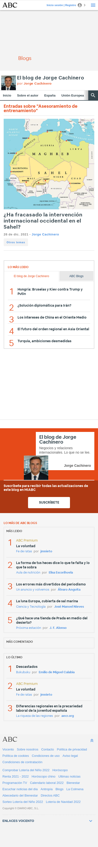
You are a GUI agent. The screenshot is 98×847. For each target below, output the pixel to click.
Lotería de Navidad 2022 (63, 802)
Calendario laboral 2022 (47, 783)
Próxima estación (28, 628)
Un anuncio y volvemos (32, 589)
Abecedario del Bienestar (20, 795)
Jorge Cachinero (45, 234)
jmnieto (46, 551)
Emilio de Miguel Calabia (57, 672)
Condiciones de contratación (22, 762)
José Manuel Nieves (69, 606)
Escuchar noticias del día (20, 789)
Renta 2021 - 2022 (15, 776)
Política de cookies (15, 756)
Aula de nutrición (28, 572)
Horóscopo (60, 770)
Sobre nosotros (27, 749)
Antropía (47, 789)
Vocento (8, 749)
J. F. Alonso (58, 628)
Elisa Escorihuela (61, 572)
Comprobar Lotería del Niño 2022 (25, 770)
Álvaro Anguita (69, 589)
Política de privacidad (72, 749)
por (34, 83)
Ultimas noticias (69, 776)
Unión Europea (72, 95)
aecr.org (67, 716)
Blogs (60, 789)
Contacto (47, 749)
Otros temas (16, 242)
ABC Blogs (76, 276)
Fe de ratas (24, 551)
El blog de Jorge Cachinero (50, 78)
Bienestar (73, 783)
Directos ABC (50, 795)
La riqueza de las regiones (34, 716)
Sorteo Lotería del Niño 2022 (22, 802)
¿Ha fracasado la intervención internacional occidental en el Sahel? (43, 221)
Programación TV (14, 783)
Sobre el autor (27, 95)
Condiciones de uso (45, 756)
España (49, 95)
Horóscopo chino (44, 776)
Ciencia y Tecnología (31, 606)
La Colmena (74, 789)
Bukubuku (23, 672)
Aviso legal (70, 756)
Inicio (7, 95)
